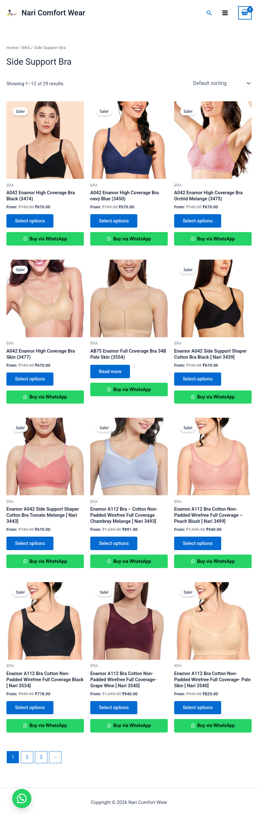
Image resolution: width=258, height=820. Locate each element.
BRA (26, 47)
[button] (22, 797)
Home (12, 47)
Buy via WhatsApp (47, 239)
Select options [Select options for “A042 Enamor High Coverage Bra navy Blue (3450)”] (114, 221)
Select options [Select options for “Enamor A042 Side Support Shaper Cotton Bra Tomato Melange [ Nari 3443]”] (30, 545)
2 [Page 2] (27, 760)
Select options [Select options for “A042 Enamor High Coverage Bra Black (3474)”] (30, 221)
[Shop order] (221, 83)
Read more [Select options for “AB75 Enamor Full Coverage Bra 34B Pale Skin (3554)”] (110, 372)
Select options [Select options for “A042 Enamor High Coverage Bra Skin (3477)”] (30, 380)
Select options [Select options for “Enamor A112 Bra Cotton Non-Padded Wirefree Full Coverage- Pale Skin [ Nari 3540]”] (198, 710)
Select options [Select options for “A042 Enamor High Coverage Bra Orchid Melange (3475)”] (198, 221)
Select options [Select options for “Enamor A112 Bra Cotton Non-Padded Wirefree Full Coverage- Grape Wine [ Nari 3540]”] (114, 710)
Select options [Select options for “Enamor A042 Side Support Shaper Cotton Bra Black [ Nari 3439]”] (198, 380)
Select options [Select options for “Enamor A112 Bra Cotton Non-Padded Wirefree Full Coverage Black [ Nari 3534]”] (30, 710)
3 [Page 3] (41, 760)
